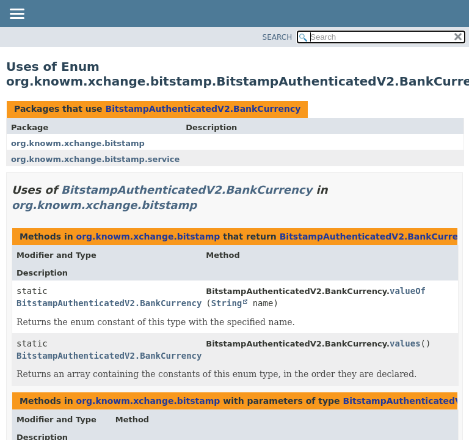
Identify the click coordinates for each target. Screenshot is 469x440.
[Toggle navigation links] (16, 14)
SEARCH (278, 37)
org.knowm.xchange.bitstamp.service (95, 159)
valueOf (408, 291)
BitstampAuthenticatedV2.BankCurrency (202, 109)
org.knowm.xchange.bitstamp (78, 143)
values (405, 343)
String (226, 303)
